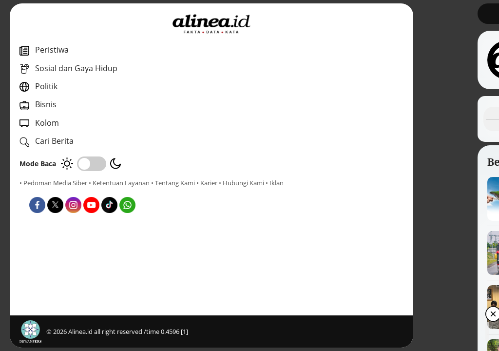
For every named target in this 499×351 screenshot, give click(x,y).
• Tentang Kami (41, 191)
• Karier (75, 191)
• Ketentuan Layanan (119, 182)
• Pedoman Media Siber (53, 182)
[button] (459, 336)
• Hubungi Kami (110, 191)
